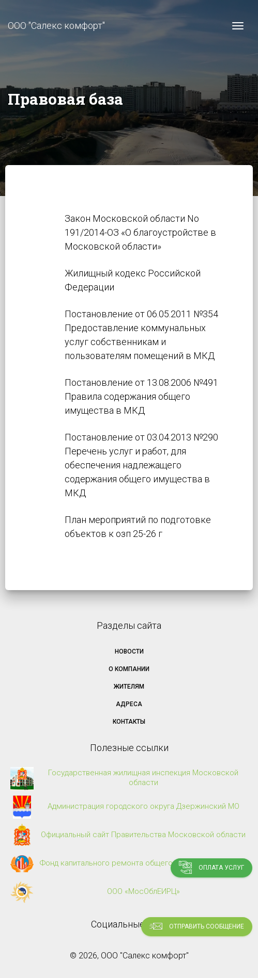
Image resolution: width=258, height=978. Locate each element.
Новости (129, 651)
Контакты (129, 721)
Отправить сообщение (196, 926)
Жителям (129, 686)
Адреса (129, 704)
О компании (129, 669)
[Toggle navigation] (237, 26)
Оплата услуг (211, 867)
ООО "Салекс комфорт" (56, 25)
